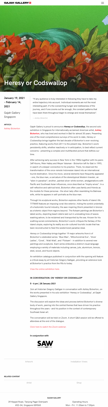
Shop (79, 383)
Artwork (29, 361)
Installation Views (79, 361)
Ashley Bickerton (12, 128)
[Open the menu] (102, 2)
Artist (29, 383)
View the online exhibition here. (45, 269)
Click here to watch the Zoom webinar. (48, 327)
